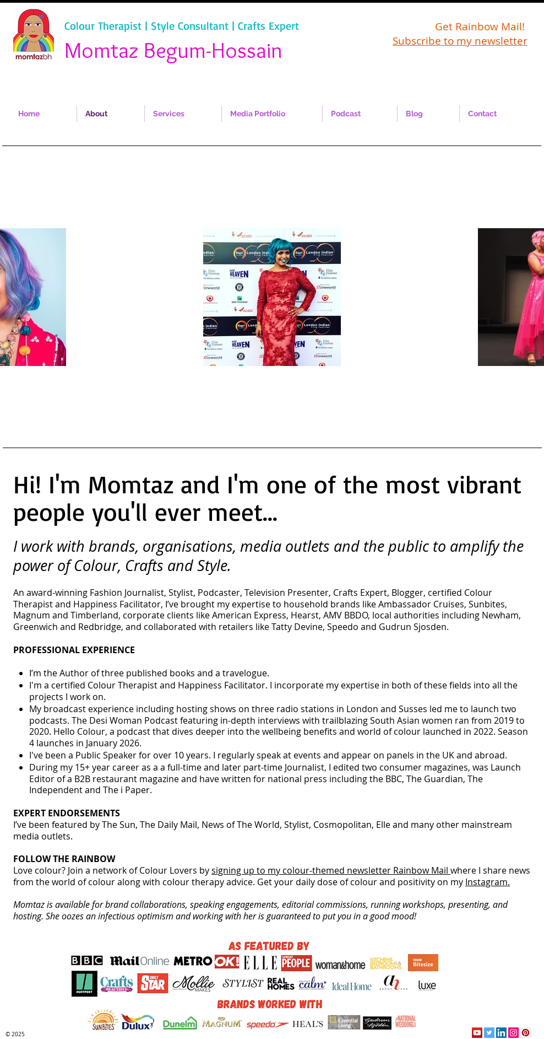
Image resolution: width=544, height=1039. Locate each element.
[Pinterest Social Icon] (525, 1032)
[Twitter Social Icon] (489, 1032)
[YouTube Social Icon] (477, 1032)
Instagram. (487, 882)
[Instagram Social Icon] (513, 1032)
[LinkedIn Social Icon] (501, 1032)
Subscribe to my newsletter (460, 41)
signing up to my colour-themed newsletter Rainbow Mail (330, 870)
